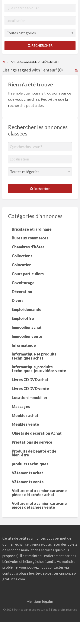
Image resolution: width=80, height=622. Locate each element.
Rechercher (40, 45)
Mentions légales (40, 601)
